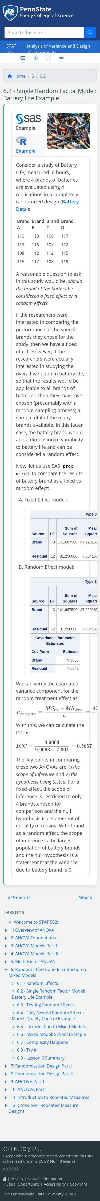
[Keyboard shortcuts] (23, 58)
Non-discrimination (44, 1178)
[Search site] (44, 32)
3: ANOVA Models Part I (34, 946)
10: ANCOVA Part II (29, 1089)
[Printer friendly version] (61, 58)
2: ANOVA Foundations (33, 938)
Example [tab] (29, 122)
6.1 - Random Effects (37, 983)
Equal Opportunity (22, 1184)
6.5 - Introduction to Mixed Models (51, 1027)
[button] (19, 897)
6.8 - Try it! (27, 1050)
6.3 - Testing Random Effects (45, 1005)
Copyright (78, 1184)
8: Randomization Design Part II (42, 1074)
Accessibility (55, 1184)
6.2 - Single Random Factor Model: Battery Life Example (48, 994)
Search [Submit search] (92, 32)
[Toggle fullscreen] (48, 58)
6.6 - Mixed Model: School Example (51, 1034)
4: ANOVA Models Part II (34, 954)
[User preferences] (36, 58)
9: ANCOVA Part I (27, 1082)
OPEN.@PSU (22, 1149)
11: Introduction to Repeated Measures (50, 1097)
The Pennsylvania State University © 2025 (40, 1193)
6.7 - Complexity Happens (42, 1042)
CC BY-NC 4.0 (50, 1161)
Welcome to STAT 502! (36, 922)
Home (16, 76)
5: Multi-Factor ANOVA (33, 961)
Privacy (17, 1178)
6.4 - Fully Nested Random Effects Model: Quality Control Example (48, 1016)
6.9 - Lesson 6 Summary (41, 1058)
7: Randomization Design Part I (41, 1066)
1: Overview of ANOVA (32, 930)
